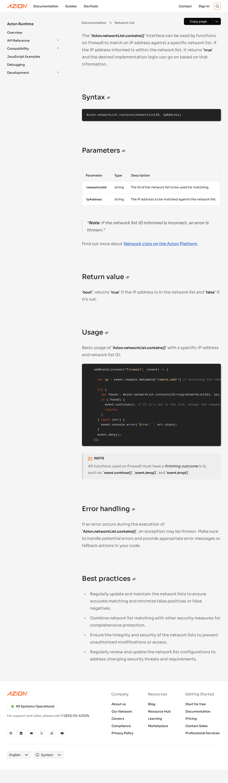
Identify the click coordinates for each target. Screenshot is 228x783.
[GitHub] (11, 733)
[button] (34, 29)
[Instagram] (52, 733)
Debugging (16, 65)
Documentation (197, 711)
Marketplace (158, 726)
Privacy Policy (122, 733)
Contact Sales (196, 726)
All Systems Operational (32, 706)
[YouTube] (31, 733)
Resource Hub (159, 711)
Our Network (122, 711)
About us (119, 704)
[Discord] (62, 733)
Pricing (191, 719)
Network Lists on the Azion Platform (160, 243)
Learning (155, 719)
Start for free (195, 704)
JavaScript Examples (23, 57)
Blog (151, 704)
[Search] (217, 6)
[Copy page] (198, 21)
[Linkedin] (21, 733)
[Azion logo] (52, 694)
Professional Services (202, 733)
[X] (41, 733)
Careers (118, 719)
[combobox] (14, 754)
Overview (14, 33)
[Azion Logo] (17, 6)
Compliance (121, 726)
